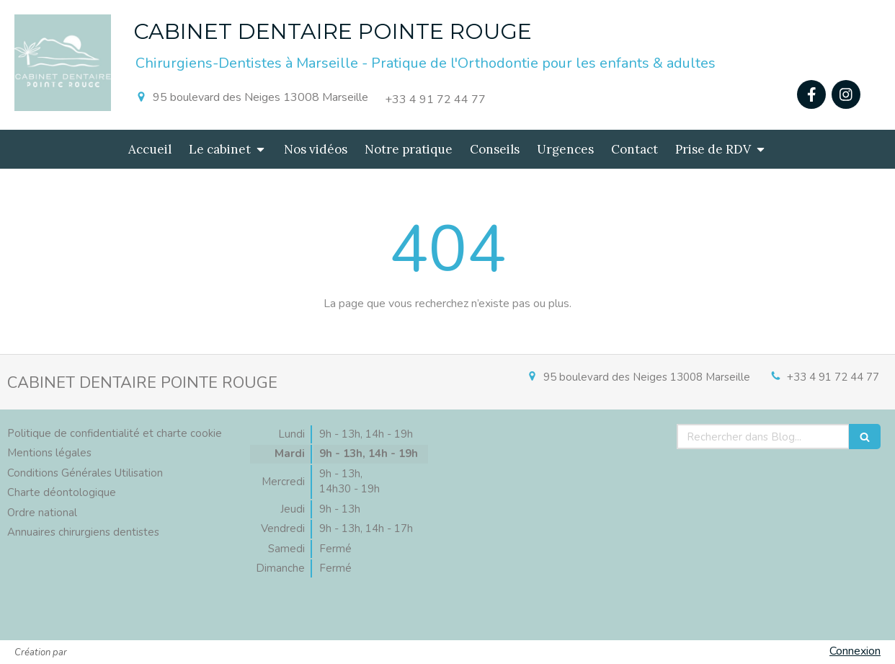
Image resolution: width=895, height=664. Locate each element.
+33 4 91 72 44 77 (833, 377)
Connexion (855, 651)
